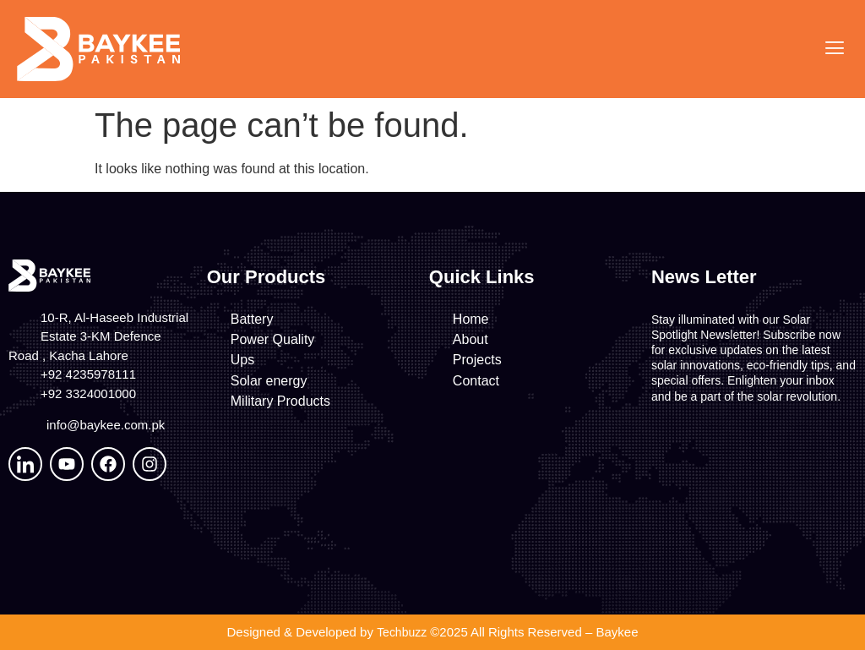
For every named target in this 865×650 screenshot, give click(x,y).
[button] (834, 49)
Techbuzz (401, 632)
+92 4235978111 (88, 374)
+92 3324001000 (88, 393)
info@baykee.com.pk (105, 425)
